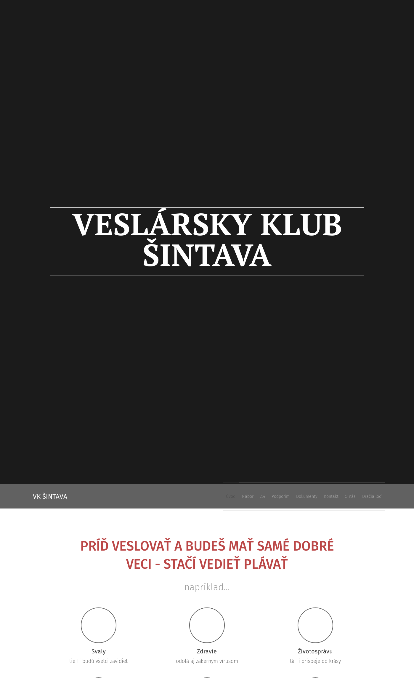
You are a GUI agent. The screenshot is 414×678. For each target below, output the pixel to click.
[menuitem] (304, 496)
